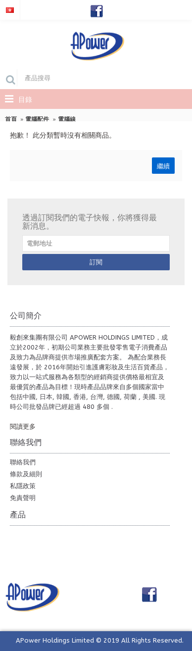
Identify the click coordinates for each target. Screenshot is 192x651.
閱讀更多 (23, 426)
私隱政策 (23, 486)
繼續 (163, 165)
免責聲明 (23, 497)
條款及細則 (26, 474)
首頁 (11, 119)
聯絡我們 (23, 462)
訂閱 (96, 262)
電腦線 (67, 119)
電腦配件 (37, 119)
